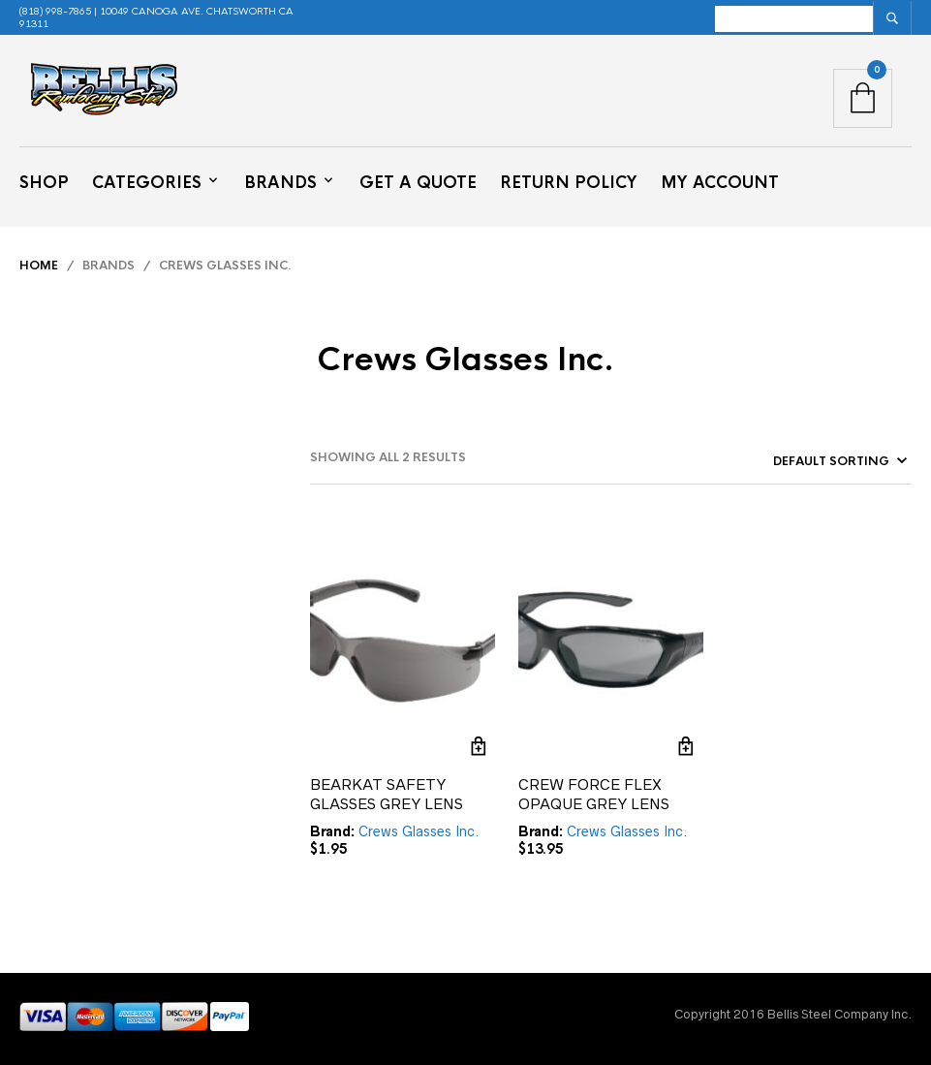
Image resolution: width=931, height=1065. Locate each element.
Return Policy (568, 182)
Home (38, 265)
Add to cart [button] (478, 746)
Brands (280, 182)
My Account (720, 182)
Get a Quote (418, 182)
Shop (44, 182)
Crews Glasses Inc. (419, 831)
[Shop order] (804, 461)
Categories (147, 182)
